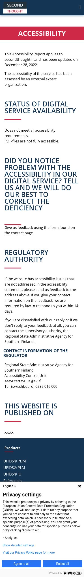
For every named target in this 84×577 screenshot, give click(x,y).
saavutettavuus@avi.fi (22, 381)
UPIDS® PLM (14, 467)
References (12, 480)
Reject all (62, 564)
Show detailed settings (18, 545)
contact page (22, 232)
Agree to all (21, 564)
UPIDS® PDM (14, 461)
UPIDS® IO (12, 474)
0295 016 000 (46, 386)
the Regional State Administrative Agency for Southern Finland (38, 336)
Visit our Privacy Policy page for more (29, 552)
